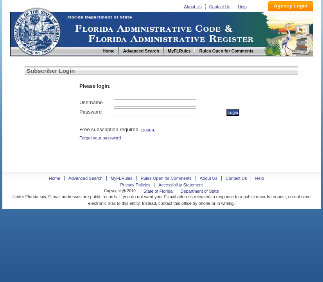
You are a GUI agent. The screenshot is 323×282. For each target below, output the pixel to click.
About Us (193, 6)
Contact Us (219, 6)
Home (36, 30)
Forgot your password (100, 138)
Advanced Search (85, 178)
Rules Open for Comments (166, 178)
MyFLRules (122, 178)
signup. (148, 129)
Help (242, 6)
